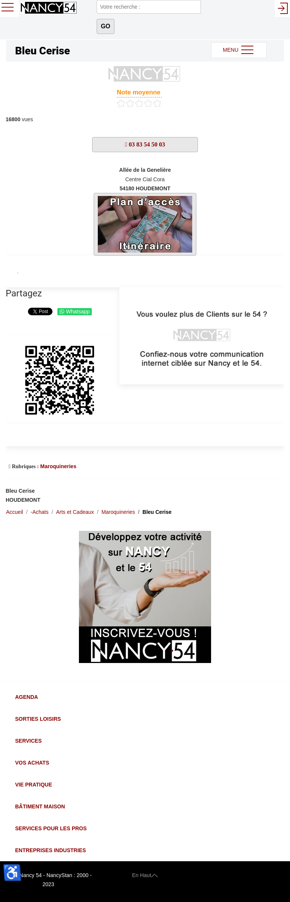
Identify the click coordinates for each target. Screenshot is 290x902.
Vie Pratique (33, 785)
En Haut (145, 875)
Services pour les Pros (51, 828)
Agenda (26, 697)
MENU (239, 50)
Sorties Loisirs (38, 719)
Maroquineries (58, 466)
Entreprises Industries (50, 850)
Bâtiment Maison (40, 806)
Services (28, 741)
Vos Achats (32, 763)
